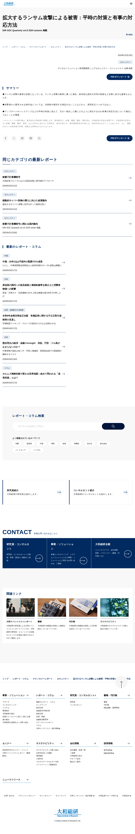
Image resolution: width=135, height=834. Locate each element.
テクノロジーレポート (38, 47)
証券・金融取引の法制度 (13, 310)
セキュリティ (56, 47)
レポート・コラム (18, 47)
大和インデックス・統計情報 (82, 796)
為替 (64, 444)
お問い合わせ (9, 796)
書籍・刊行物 (110, 695)
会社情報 (74, 743)
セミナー (6, 743)
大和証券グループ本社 (108, 796)
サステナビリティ (45, 743)
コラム (7, 368)
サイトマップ (61, 796)
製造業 (29, 444)
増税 (53, 444)
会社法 (89, 444)
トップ (5, 47)
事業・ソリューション (13, 695)
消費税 (76, 444)
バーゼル (37, 450)
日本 (6, 279)
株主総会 (103, 444)
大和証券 (126, 796)
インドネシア (20, 450)
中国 (6, 256)
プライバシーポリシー (27, 796)
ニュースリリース (11, 780)
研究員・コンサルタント (82, 695)
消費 (17, 444)
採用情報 (108, 743)
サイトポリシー (46, 796)
